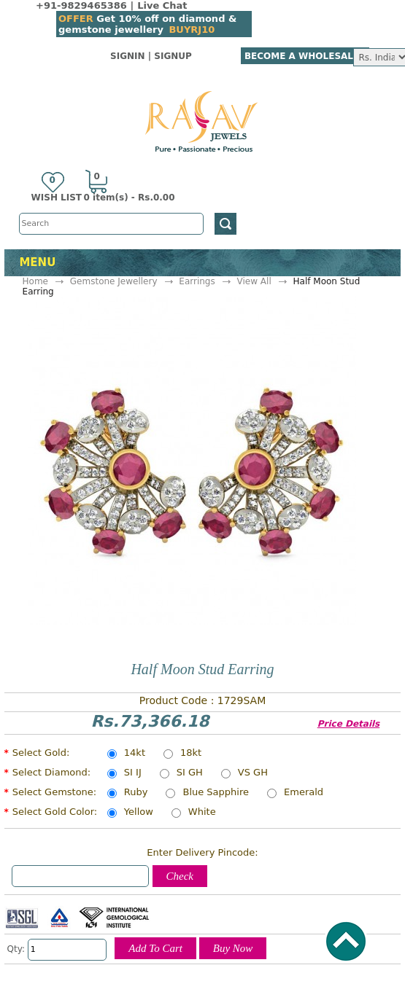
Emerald (303, 793)
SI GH (190, 773)
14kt (134, 753)
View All (254, 281)
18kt (190, 753)
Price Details (348, 724)
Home (35, 281)
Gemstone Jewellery (114, 281)
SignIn (127, 56)
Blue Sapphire (215, 793)
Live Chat (162, 5)
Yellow (138, 812)
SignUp (173, 56)
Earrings (197, 281)
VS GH (253, 773)
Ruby (136, 793)
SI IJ (133, 773)
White (202, 812)
